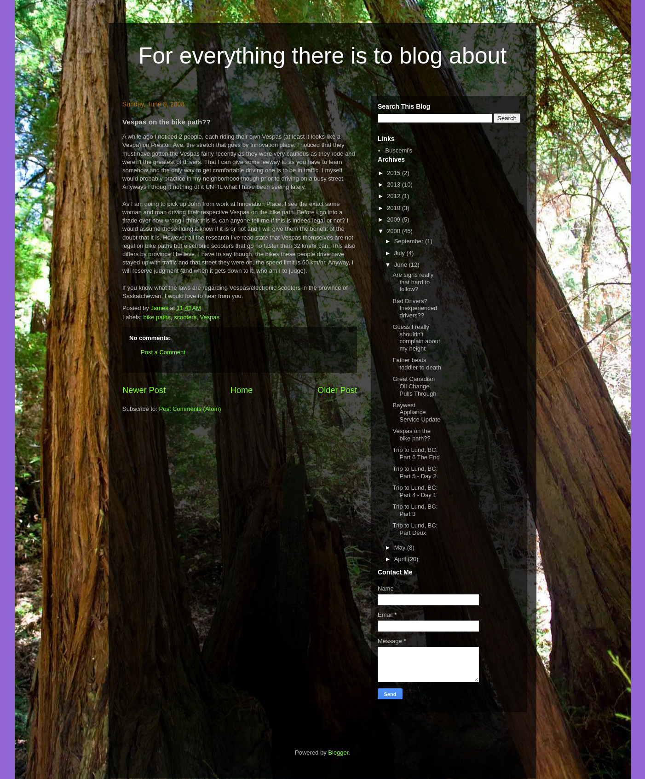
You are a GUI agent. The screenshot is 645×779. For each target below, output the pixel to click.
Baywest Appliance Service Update (416, 412)
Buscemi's (398, 150)
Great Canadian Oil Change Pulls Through (414, 386)
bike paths (157, 317)
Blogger (338, 752)
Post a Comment (163, 352)
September (409, 241)
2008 (394, 231)
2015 (394, 173)
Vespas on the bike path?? (411, 435)
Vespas (209, 317)
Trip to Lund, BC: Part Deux (415, 529)
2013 (394, 184)
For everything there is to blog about (322, 56)
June (401, 264)
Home (241, 390)
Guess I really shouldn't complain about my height (416, 337)
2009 (394, 219)
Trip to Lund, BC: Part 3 (415, 510)
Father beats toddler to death (416, 364)
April (401, 559)
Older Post (337, 390)
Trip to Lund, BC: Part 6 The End (415, 453)
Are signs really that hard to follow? (412, 282)
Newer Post (144, 390)
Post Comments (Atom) (190, 408)
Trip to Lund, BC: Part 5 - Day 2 (415, 472)
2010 (394, 208)
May (400, 547)
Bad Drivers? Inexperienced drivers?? (414, 308)
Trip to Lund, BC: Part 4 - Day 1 (415, 491)
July (400, 253)
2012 (394, 196)
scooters (185, 317)
